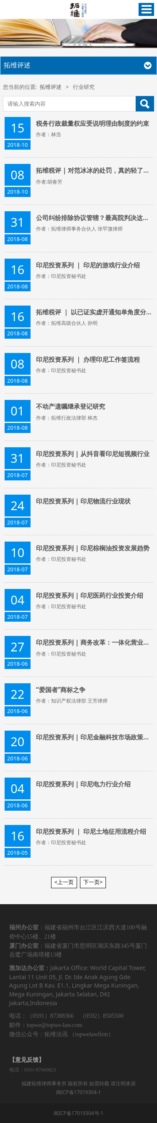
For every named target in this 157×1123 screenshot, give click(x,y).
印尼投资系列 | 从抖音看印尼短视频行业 (92, 453)
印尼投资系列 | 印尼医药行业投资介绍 (89, 595)
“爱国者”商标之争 (60, 689)
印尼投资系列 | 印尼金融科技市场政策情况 (96, 737)
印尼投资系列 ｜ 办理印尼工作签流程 (88, 359)
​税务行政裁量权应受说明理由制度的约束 (92, 123)
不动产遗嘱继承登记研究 (70, 406)
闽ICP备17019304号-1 (78, 1113)
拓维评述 (51, 87)
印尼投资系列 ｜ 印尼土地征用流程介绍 (91, 831)
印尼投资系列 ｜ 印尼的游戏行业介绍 (88, 265)
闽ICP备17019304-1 (78, 1092)
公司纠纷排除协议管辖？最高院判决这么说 (95, 217)
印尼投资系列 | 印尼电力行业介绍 (83, 784)
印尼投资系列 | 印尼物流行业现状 (83, 501)
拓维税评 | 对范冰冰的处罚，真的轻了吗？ (96, 170)
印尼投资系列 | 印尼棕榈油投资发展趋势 (92, 548)
